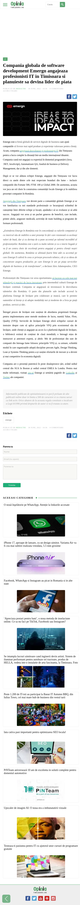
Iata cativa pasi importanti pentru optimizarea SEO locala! (35, 732)
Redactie (21, 89)
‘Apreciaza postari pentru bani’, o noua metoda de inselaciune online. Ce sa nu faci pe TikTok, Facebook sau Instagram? (37, 620)
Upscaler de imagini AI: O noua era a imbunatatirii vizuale (35, 807)
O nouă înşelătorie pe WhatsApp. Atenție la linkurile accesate (36, 504)
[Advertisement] (40, 22)
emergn (8, 420)
